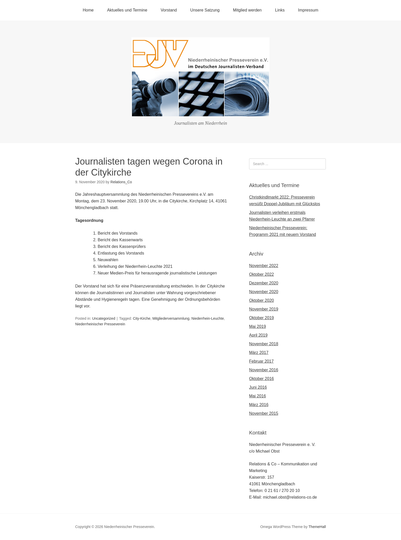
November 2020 (263, 292)
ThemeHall (317, 527)
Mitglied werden (247, 10)
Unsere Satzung (205, 10)
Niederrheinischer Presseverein (100, 324)
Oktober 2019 (261, 318)
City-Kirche (141, 318)
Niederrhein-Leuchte (207, 318)
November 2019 (263, 309)
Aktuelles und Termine (127, 10)
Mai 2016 (257, 396)
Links (280, 10)
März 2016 (259, 405)
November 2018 (263, 344)
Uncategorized (103, 318)
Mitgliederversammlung (171, 318)
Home (88, 10)
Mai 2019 (257, 326)
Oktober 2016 (261, 378)
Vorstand (169, 10)
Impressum (308, 10)
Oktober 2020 (261, 300)
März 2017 (259, 352)
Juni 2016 (258, 387)
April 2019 (258, 335)
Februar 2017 (261, 361)
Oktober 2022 (261, 274)
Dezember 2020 (263, 283)
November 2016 (263, 370)
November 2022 (263, 265)
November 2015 (263, 413)
